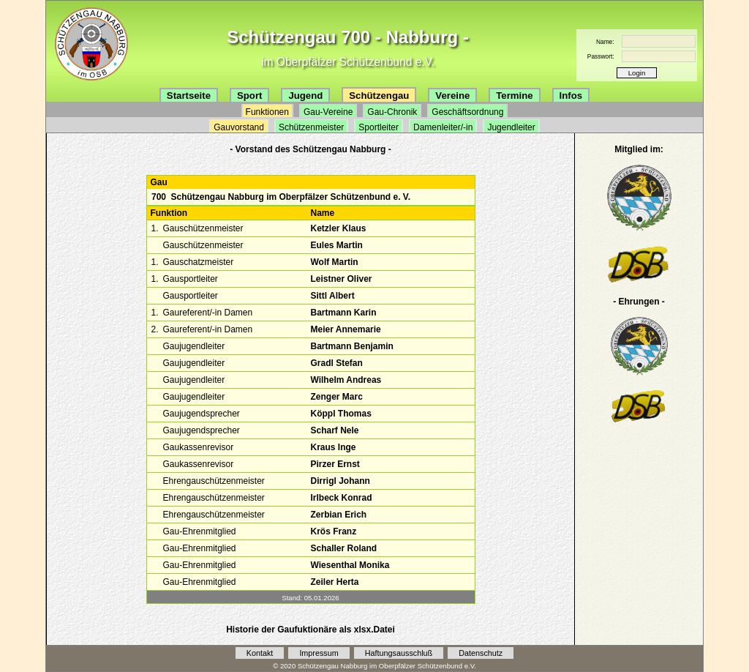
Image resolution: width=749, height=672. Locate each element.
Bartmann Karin (343, 312)
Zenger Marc (336, 397)
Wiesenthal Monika (349, 565)
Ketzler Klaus (338, 228)
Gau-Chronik (392, 112)
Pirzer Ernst (334, 464)
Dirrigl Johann (339, 481)
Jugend (305, 95)
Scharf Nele (334, 430)
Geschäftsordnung (467, 112)
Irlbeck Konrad (341, 498)
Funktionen (267, 112)
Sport (249, 95)
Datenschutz (481, 653)
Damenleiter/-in (443, 127)
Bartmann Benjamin (351, 346)
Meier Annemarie (345, 329)
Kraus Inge (332, 447)
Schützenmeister (311, 127)
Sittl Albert (332, 296)
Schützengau (379, 95)
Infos (571, 95)
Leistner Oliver (341, 279)
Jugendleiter (511, 127)
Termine (514, 95)
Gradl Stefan (336, 363)
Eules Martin (336, 245)
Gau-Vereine (328, 112)
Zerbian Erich (338, 514)
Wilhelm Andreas (345, 380)
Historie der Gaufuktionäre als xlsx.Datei (310, 629)
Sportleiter (378, 127)
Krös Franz (333, 531)
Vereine (452, 95)
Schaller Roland (343, 548)
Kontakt (260, 653)
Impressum (318, 653)
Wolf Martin (334, 262)
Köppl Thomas (340, 413)
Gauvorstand (239, 127)
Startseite (189, 95)
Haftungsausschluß (398, 653)
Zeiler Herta (334, 582)
